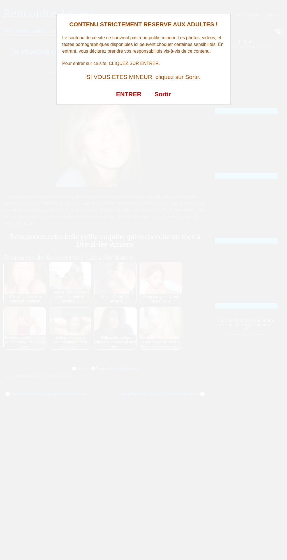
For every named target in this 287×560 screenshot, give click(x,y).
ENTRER (128, 94)
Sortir (162, 94)
